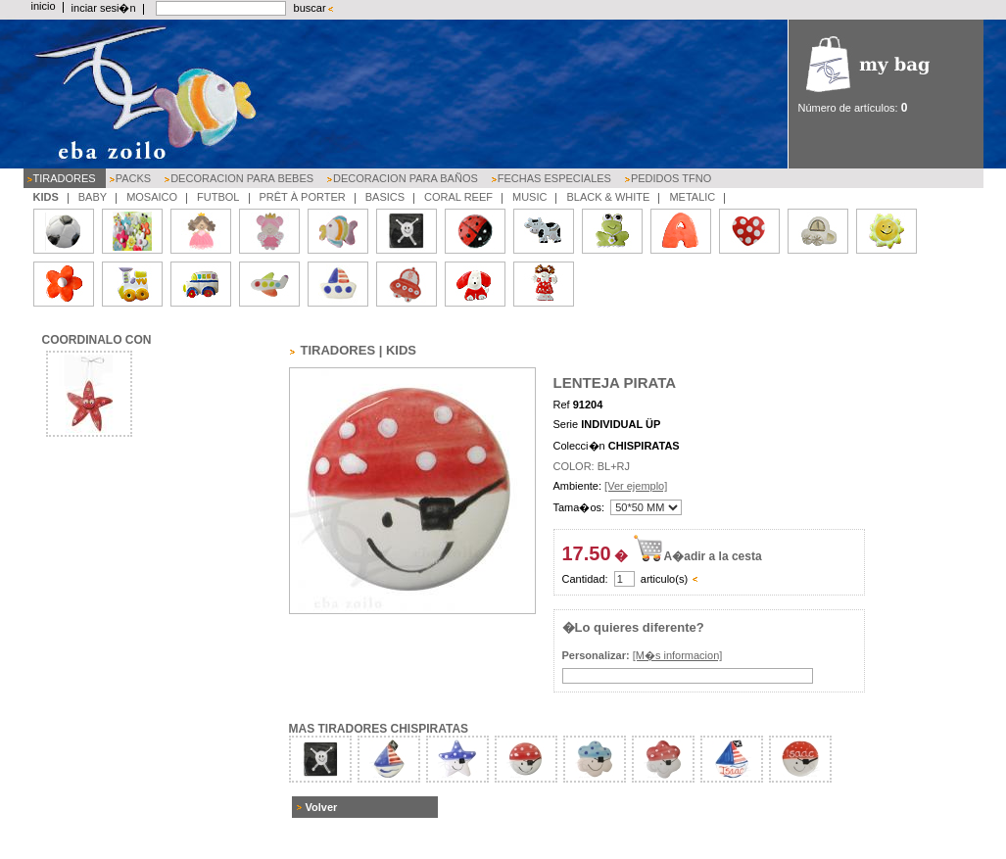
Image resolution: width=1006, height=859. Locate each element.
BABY (92, 197)
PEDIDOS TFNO (671, 178)
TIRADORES (64, 178)
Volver (322, 807)
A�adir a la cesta (713, 556)
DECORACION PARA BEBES (241, 178)
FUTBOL (218, 197)
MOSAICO (151, 197)
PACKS (133, 178)
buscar (310, 8)
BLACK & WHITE (607, 197)
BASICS (385, 197)
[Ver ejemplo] (635, 486)
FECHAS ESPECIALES (554, 178)
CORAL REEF (458, 197)
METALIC (692, 197)
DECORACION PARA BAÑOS (405, 178)
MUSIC (529, 197)
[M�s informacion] (678, 655)
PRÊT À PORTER (303, 197)
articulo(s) (664, 579)
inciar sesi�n (104, 8)
